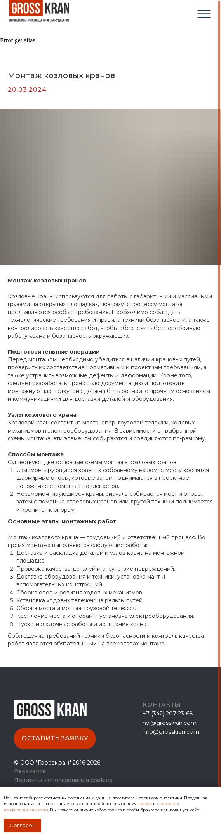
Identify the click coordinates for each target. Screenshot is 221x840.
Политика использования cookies (63, 780)
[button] (55, 738)
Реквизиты (30, 771)
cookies (145, 803)
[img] (204, 13)
